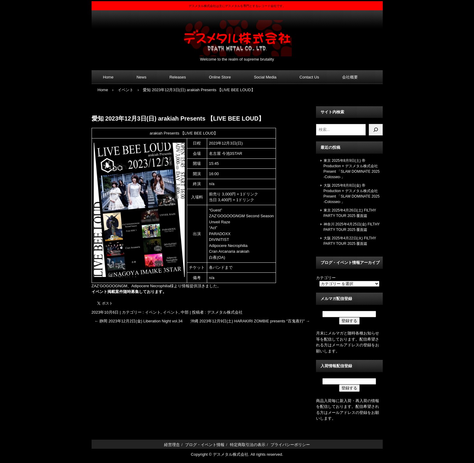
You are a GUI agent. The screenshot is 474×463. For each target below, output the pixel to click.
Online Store (220, 77)
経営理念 (172, 444)
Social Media (265, 77)
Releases (178, 77)
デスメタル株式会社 (237, 34)
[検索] (376, 129)
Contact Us (309, 77)
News (141, 77)
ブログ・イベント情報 (204, 444)
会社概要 (350, 77)
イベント (153, 312)
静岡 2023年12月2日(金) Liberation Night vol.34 (139, 321)
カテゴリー (326, 277)
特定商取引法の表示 (247, 444)
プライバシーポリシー (290, 444)
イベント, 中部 (176, 312)
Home (108, 77)
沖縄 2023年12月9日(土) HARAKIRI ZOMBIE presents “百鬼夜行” (250, 321)
